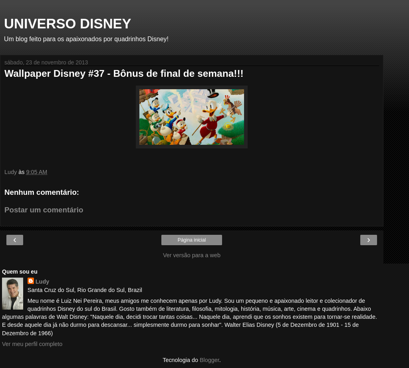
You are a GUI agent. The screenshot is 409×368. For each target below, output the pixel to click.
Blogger (209, 360)
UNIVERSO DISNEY (67, 23)
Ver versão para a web (191, 255)
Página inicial (192, 240)
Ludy (42, 281)
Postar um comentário (43, 210)
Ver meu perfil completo (32, 344)
